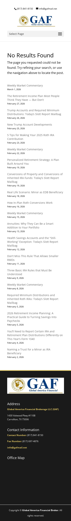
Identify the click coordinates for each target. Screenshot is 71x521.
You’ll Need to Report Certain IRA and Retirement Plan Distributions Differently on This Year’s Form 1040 (35, 335)
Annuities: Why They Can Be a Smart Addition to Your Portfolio (30, 225)
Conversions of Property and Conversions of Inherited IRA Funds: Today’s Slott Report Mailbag (35, 178)
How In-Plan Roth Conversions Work (29, 202)
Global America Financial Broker (40, 510)
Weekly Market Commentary (25, 85)
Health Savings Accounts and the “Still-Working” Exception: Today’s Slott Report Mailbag (32, 241)
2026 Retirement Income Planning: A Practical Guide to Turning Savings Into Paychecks (31, 317)
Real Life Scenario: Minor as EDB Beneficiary (35, 192)
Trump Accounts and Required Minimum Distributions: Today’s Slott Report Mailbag (34, 112)
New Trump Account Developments (29, 124)
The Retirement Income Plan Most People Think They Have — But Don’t (33, 98)
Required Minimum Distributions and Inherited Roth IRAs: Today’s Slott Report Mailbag (32, 299)
